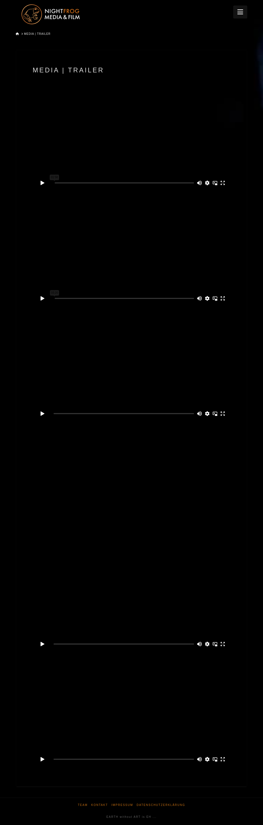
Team (83, 804)
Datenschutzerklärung (161, 804)
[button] (240, 12)
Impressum (122, 804)
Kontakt (99, 804)
